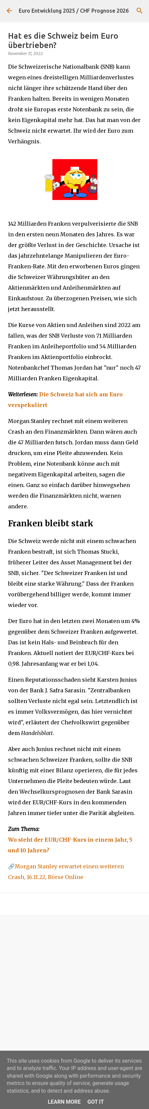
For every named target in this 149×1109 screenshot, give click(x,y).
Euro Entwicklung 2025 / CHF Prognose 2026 (74, 11)
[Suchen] (140, 11)
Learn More (64, 1102)
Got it (95, 1102)
